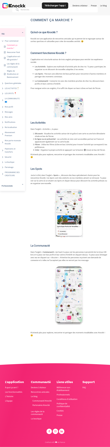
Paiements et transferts (10, 150)
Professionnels (63, 394)
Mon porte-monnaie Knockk (13, 142)
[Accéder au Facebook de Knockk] (49, 431)
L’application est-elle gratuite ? (14, 58)
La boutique (9, 162)
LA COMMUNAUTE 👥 (12, 100)
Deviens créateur (80, 5)
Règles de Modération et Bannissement (12, 74)
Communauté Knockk (42, 400)
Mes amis (8, 117)
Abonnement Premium (10, 134)
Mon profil (9, 107)
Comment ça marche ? (12, 46)
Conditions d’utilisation (67, 399)
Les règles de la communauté (13, 65)
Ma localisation (11, 127)
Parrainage (9, 167)
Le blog (103, 5)
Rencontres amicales (40, 392)
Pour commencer (12, 41)
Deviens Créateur (38, 387)
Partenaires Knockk (41, 405)
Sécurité (8, 157)
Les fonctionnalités (13, 392)
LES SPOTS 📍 (10, 93)
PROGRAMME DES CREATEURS (12, 174)
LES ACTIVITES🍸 (12, 88)
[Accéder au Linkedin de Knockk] (61, 431)
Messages (9, 112)
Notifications (10, 122)
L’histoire (9, 396)
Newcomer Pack (13, 52)
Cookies (60, 410)
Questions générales (13, 83)
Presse (94, 5)
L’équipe (8, 401)
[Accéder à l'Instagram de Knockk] (55, 431)
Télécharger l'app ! (55, 5)
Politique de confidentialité (63, 405)
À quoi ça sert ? (11, 387)
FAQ (84, 387)
